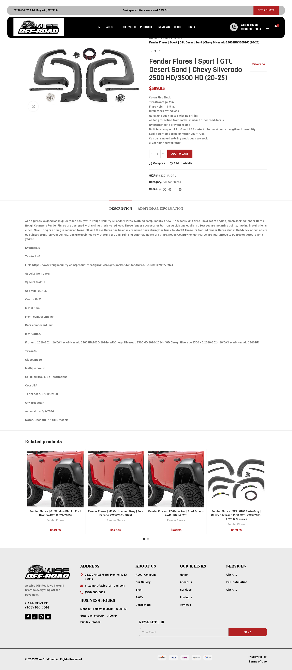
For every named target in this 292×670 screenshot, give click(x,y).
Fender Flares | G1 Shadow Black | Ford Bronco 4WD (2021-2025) (55, 513)
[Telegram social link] (180, 189)
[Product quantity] (157, 154)
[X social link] (164, 189)
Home (153, 38)
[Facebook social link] (160, 189)
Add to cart (179, 153)
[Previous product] (151, 51)
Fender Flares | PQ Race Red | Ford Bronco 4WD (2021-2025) (176, 513)
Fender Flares (170, 38)
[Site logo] (38, 27)
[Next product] (159, 51)
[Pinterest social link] (170, 189)
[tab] (120, 207)
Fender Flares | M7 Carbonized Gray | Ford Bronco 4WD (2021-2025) (116, 513)
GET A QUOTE (266, 10)
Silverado (258, 64)
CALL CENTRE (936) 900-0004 (37, 605)
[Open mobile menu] (267, 27)
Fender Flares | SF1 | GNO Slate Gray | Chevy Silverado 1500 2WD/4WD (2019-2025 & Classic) (236, 515)
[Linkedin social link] (175, 189)
